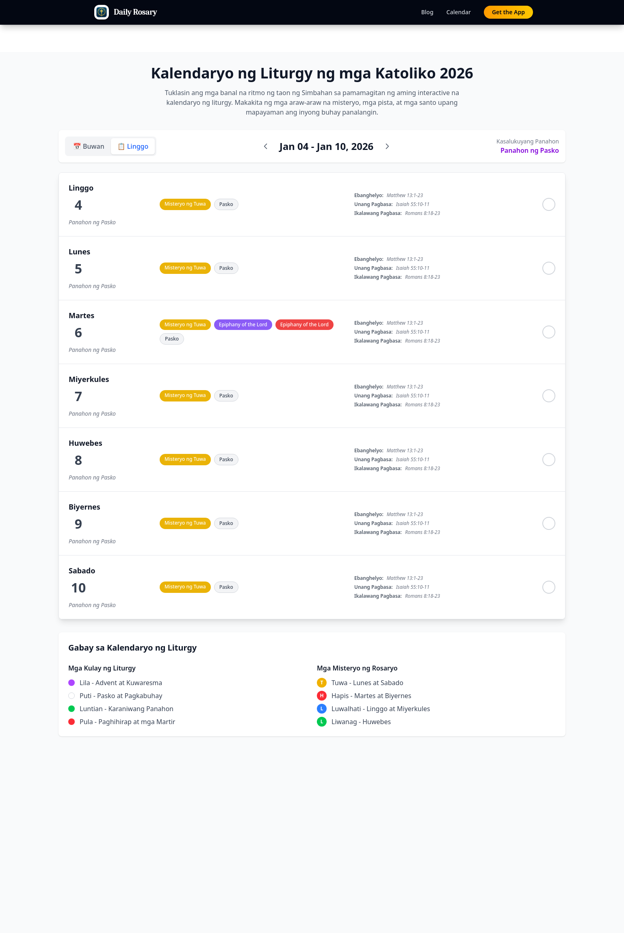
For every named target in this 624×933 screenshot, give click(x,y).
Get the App (508, 12)
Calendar (458, 12)
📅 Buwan (88, 146)
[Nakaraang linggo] (265, 146)
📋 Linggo (133, 146)
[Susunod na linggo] (387, 146)
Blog (427, 12)
